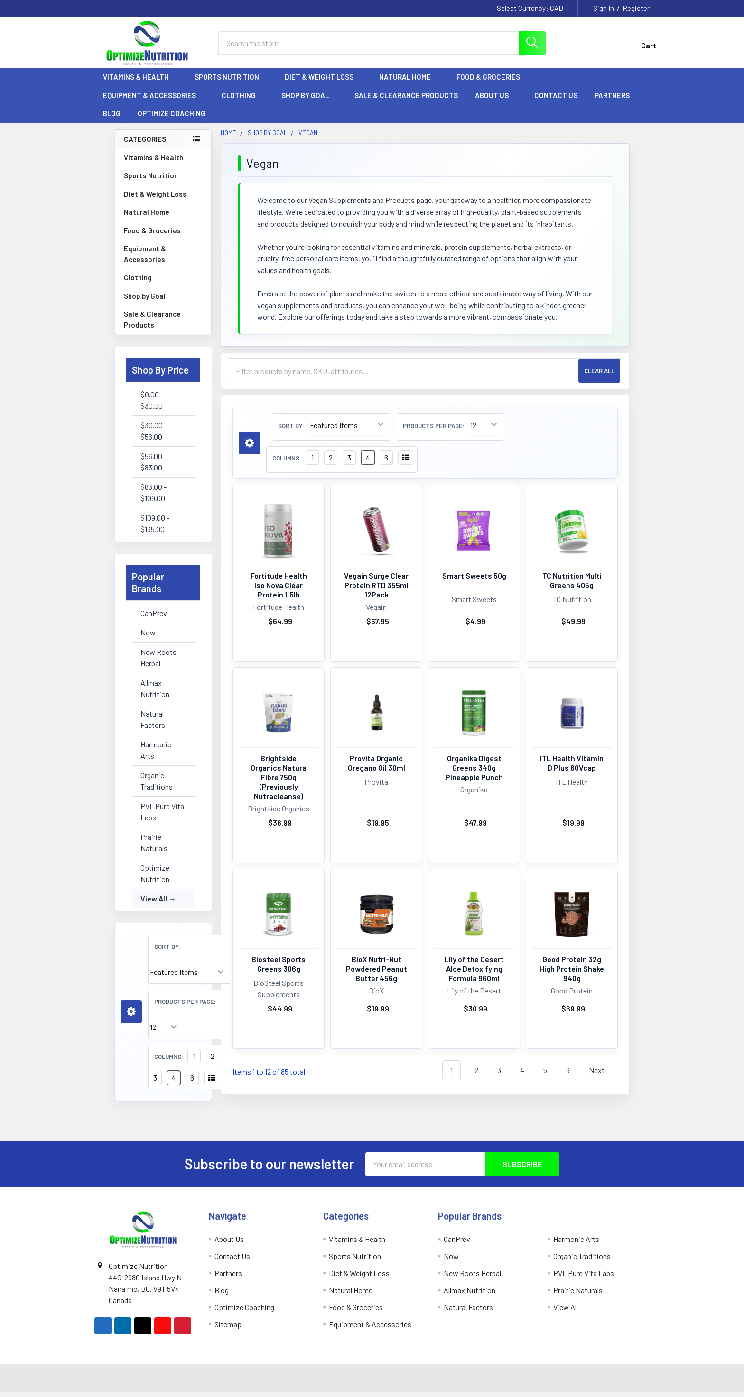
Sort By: (167, 951)
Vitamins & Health (140, 82)
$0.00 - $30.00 (151, 405)
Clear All (599, 376)
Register (636, 8)
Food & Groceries (492, 82)
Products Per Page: (185, 1006)
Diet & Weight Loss (323, 82)
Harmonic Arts (155, 754)
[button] (131, 1017)
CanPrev (153, 617)
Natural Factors (152, 724)
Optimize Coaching (171, 118)
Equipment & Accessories (154, 100)
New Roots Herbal (158, 662)
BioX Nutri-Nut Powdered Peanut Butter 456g (376, 974)
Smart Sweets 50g (474, 580)
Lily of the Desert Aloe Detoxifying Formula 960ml (474, 974)
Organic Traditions (156, 785)
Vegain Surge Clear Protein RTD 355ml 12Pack (376, 590)
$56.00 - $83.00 (153, 466)
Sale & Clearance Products (406, 100)
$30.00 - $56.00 (153, 435)
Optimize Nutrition (154, 878)
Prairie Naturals (153, 847)
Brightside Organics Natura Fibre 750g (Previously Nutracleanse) (279, 781)
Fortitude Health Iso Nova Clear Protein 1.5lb (279, 590)
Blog (112, 118)
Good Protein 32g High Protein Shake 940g (571, 974)
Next (602, 1076)
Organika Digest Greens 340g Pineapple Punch (474, 772)
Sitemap (228, 1328)
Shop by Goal (309, 100)
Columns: (168, 1061)
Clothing (243, 100)
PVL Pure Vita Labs (162, 816)
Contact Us (555, 100)
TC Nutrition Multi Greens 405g (572, 585)
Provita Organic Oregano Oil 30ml (376, 767)
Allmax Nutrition (154, 693)
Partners (616, 100)
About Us (496, 100)
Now (148, 637)
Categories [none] (145, 143)
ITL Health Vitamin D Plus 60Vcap (572, 767)
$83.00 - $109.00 (153, 497)
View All (153, 903)
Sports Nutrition (231, 82)
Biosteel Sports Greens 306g (278, 969)
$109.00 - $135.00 (154, 528)
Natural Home (409, 82)
